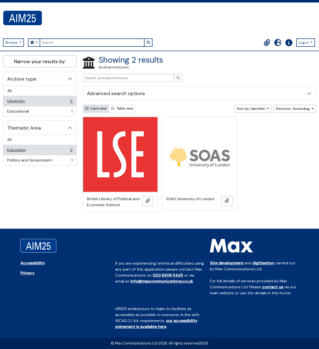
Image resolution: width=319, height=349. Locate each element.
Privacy (27, 273)
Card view (96, 108)
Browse (11, 42)
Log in (304, 42)
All (9, 90)
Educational (40, 112)
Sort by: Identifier (251, 108)
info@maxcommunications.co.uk (161, 281)
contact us (272, 287)
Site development (226, 263)
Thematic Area (24, 128)
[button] (266, 42)
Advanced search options (116, 93)
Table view (122, 108)
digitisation (263, 263)
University (40, 102)
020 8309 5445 (168, 275)
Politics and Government (40, 161)
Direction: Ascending (293, 108)
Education (40, 151)
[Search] (92, 42)
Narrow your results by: (40, 61)
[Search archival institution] (128, 78)
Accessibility (32, 263)
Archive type (21, 79)
